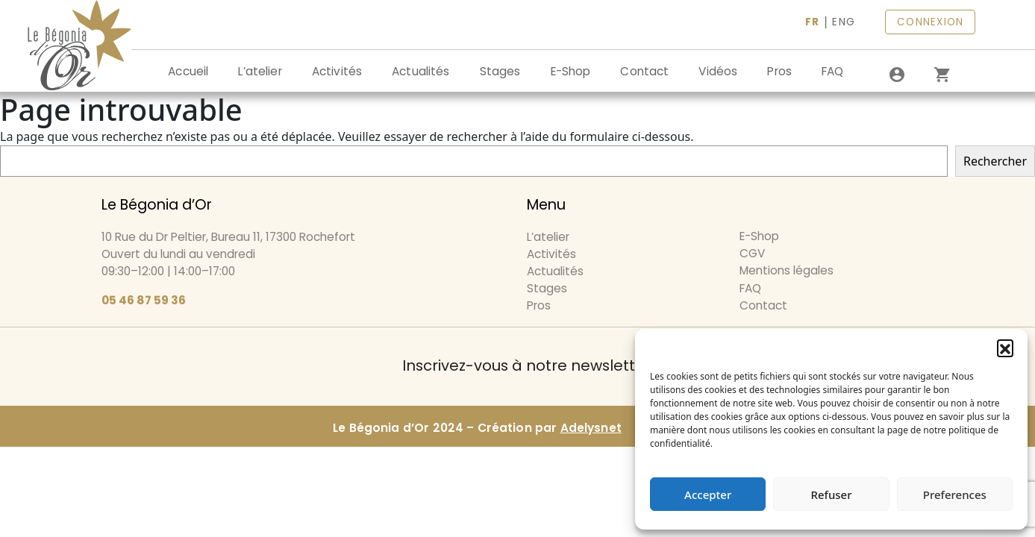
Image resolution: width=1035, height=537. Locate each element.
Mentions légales (786, 270)
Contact (644, 71)
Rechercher (995, 161)
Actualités (421, 71)
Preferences (954, 494)
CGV (752, 253)
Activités (337, 71)
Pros (779, 71)
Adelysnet (591, 428)
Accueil (188, 71)
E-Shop (571, 71)
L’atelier (259, 71)
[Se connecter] (897, 75)
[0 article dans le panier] (942, 75)
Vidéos (717, 71)
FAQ (832, 71)
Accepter (707, 494)
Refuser (830, 494)
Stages (500, 71)
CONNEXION (930, 22)
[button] (1005, 347)
